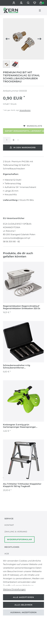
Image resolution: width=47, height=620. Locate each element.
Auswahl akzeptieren (23, 612)
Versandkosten (25, 110)
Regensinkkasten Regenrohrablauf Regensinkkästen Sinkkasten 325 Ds (21, 307)
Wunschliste (32, 126)
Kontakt (9, 525)
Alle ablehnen (23, 605)
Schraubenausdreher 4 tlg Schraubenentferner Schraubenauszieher (16, 366)
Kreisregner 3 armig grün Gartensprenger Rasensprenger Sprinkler (19, 425)
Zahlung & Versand (16, 531)
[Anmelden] (14, 3)
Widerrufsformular (19, 539)
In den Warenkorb (23, 147)
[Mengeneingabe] (7, 140)
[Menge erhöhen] (13, 140)
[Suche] (28, 3)
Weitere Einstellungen (14, 589)
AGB (7, 553)
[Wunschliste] (34, 3)
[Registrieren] (21, 3)
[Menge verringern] (18, 140)
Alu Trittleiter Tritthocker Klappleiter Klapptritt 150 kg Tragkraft (22, 485)
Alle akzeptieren (23, 597)
